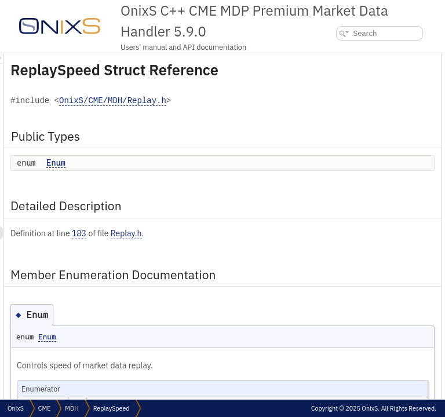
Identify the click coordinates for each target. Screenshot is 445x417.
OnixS (16, 408)
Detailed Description (349, 85)
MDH (71, 408)
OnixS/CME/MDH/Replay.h (213, 129)
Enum (200, 191)
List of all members (345, 123)
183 (224, 262)
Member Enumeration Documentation (377, 97)
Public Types (337, 59)
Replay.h (271, 262)
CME (44, 408)
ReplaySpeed (111, 408)
